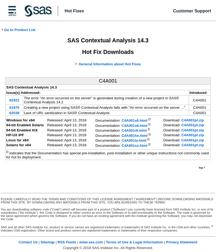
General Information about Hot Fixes (110, 64)
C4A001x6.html (134, 121)
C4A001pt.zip (192, 120)
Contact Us (28, 242)
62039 (14, 113)
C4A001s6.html (134, 126)
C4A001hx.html (134, 136)
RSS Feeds (67, 242)
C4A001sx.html (134, 146)
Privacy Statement (181, 242)
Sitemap (47, 242)
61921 (14, 100)
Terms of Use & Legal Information (134, 242)
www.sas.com (91, 242)
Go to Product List (18, 30)
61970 (14, 107)
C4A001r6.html (134, 131)
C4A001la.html (134, 141)
